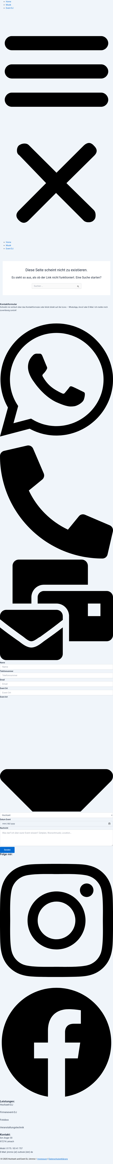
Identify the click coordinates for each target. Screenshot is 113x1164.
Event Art (4, 697)
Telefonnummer (6, 671)
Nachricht (4, 828)
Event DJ (10, 8)
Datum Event (5, 819)
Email (2, 680)
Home (8, 1)
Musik (8, 5)
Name (2, 663)
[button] (56, 127)
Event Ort (4, 688)
